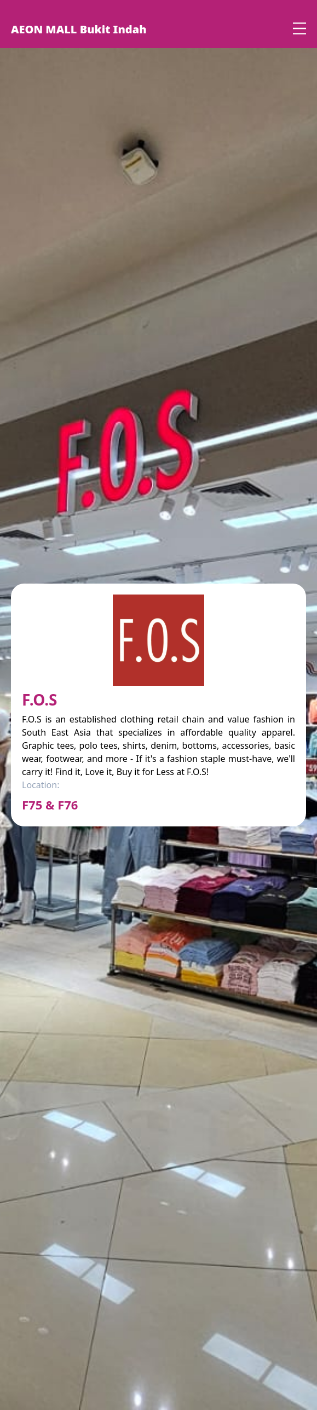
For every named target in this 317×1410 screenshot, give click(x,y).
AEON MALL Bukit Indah (79, 29)
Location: (40, 785)
